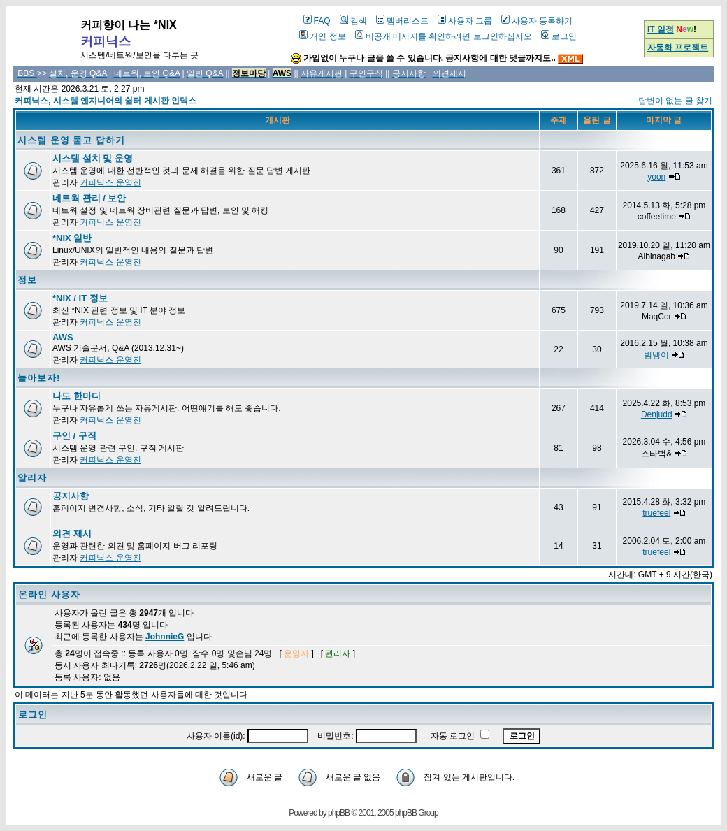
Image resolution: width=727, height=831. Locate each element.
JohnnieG (164, 637)
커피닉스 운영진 (110, 182)
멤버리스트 (402, 21)
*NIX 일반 (72, 238)
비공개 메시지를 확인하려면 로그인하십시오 (443, 36)
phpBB (339, 813)
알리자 (32, 477)
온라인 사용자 (49, 594)
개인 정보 (322, 36)
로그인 (559, 36)
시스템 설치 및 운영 (92, 158)
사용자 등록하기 (537, 21)
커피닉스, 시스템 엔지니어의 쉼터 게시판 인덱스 (105, 101)
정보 (27, 280)
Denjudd (656, 414)
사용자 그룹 (465, 21)
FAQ (317, 21)
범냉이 (656, 355)
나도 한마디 (76, 396)
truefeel (656, 513)
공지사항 (70, 496)
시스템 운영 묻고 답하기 (71, 140)
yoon (656, 177)
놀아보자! (38, 378)
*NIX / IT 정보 (80, 298)
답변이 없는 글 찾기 (675, 101)
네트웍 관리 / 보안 (89, 198)
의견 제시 (72, 533)
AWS (62, 337)
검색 (353, 21)
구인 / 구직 (74, 436)
